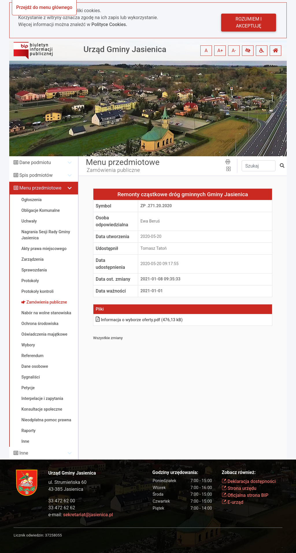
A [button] (206, 50)
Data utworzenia (112, 236)
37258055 (53, 535)
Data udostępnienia (110, 264)
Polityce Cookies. (109, 24)
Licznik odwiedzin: (29, 535)
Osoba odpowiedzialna (112, 221)
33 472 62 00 (61, 501)
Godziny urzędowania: (175, 472)
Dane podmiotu (35, 162)
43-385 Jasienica (65, 489)
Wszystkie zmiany (108, 338)
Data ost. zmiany (113, 279)
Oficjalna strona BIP (245, 495)
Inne (23, 453)
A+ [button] (220, 50)
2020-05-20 (151, 236)
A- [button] (234, 50)
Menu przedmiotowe (40, 188)
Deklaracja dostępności (249, 481)
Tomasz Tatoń (153, 248)
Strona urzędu (239, 488)
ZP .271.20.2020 (156, 205)
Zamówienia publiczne (113, 170)
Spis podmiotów (36, 175)
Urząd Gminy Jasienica (125, 49)
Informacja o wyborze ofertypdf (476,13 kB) (139, 319)
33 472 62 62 (61, 507)
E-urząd (232, 502)
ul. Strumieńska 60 (67, 482)
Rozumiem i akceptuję (249, 22)
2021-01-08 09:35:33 (160, 279)
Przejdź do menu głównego (44, 7)
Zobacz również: (239, 472)
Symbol (103, 206)
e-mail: (80, 514)
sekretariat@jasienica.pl (88, 514)
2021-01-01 (151, 291)
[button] (248, 50)
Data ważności (111, 291)
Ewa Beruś (150, 221)
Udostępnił (107, 248)
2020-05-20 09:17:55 (159, 263)
